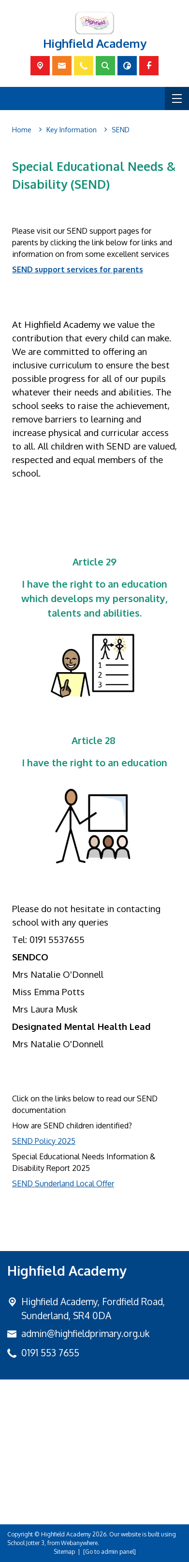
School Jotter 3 (25, 1543)
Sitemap (64, 1551)
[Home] (21, 130)
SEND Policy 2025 (43, 1141)
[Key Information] (71, 130)
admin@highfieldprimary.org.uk (85, 1333)
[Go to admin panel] (109, 1551)
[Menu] (177, 98)
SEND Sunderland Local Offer (63, 1183)
